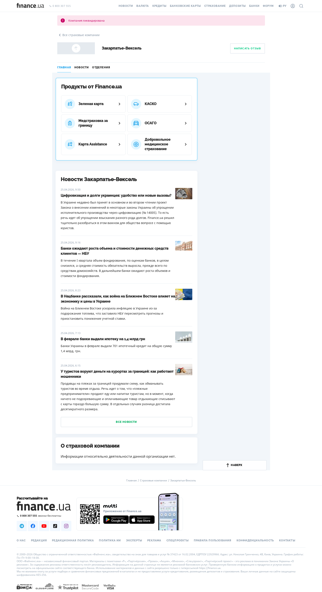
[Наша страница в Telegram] (22, 526)
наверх (234, 465)
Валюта (142, 5)
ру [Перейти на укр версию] (283, 5)
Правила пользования (212, 540)
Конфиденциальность (255, 540)
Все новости (126, 422)
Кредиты (159, 5)
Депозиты (237, 5)
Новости (126, 5)
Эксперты (134, 540)
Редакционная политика (73, 540)
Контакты (287, 540)
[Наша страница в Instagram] (66, 526)
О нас (21, 540)
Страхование (215, 5)
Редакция (39, 540)
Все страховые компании (78, 35)
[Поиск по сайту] (301, 6)
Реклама (154, 540)
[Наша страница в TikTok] (55, 526)
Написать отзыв (247, 48)
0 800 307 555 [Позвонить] (60, 6)
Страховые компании (153, 480)
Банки (254, 5)
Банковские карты (185, 5)
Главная (64, 67)
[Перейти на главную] (30, 6)
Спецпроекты (177, 540)
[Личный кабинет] (292, 6)
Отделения (101, 67)
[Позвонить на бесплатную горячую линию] (44, 515)
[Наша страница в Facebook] (33, 526)
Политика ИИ (110, 540)
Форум (268, 5)
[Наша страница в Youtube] (44, 526)
